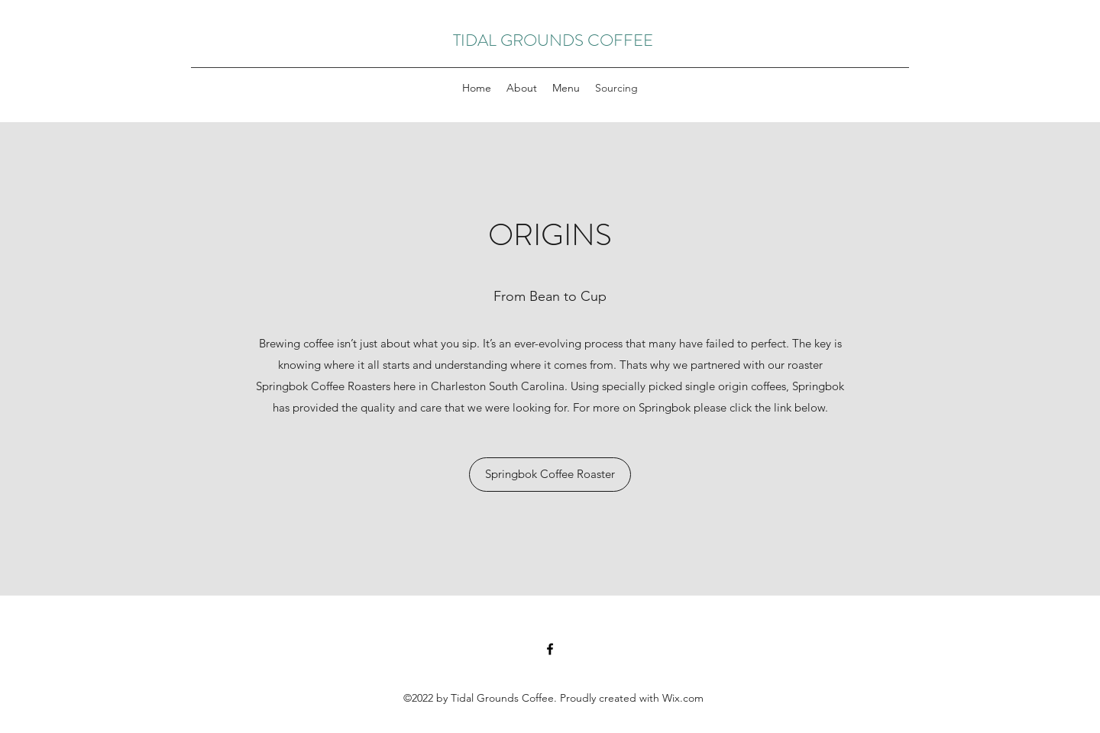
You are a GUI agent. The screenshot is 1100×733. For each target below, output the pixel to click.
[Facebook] (550, 649)
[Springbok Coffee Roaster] (550, 474)
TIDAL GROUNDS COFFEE (553, 40)
